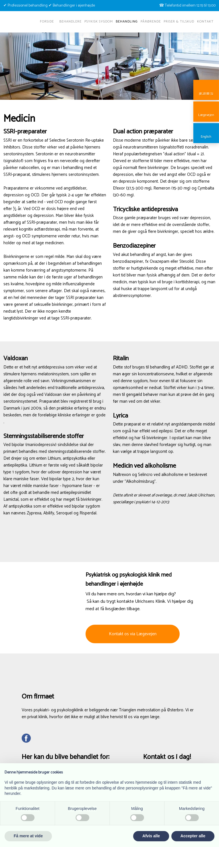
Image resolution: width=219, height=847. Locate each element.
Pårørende (151, 21)
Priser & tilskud (179, 21)
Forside (47, 21)
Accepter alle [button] (193, 836)
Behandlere (70, 21)
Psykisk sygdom (98, 21)
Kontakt (205, 21)
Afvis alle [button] (151, 836)
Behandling (127, 21)
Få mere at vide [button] (28, 836)
